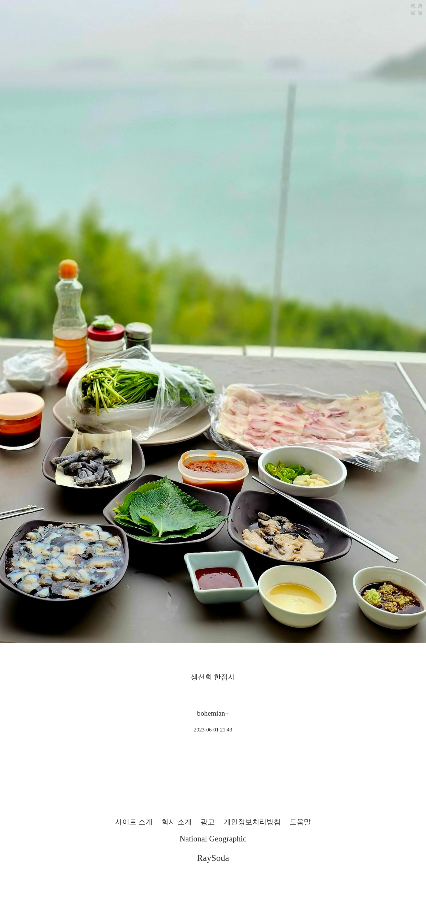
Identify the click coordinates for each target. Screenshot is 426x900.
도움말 (300, 822)
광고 (208, 822)
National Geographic (213, 838)
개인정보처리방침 (252, 822)
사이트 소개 (134, 822)
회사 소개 (176, 822)
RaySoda (213, 858)
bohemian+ (213, 713)
